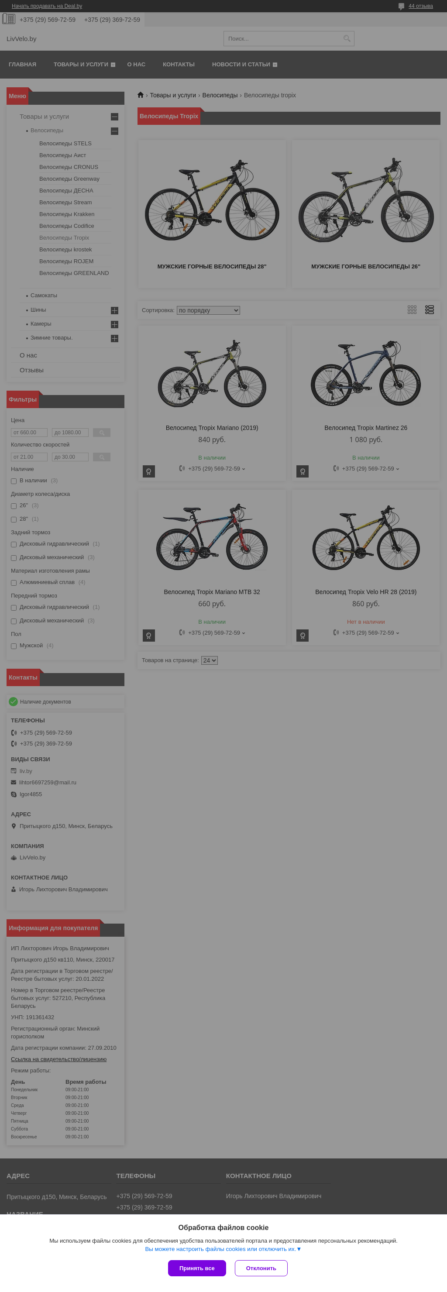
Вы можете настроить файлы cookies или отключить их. (220, 1249)
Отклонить (261, 1268)
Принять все (197, 1268)
